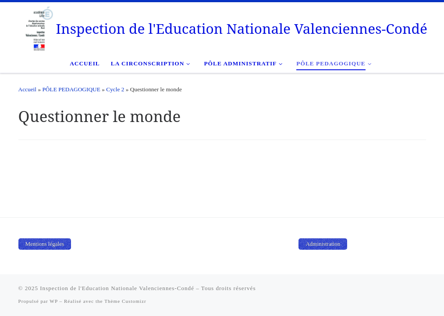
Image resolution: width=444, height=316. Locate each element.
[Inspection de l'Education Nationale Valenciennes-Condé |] (33, 26)
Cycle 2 (115, 89)
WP (53, 301)
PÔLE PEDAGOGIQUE (71, 89)
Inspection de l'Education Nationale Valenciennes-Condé (117, 288)
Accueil (27, 89)
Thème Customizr (125, 301)
